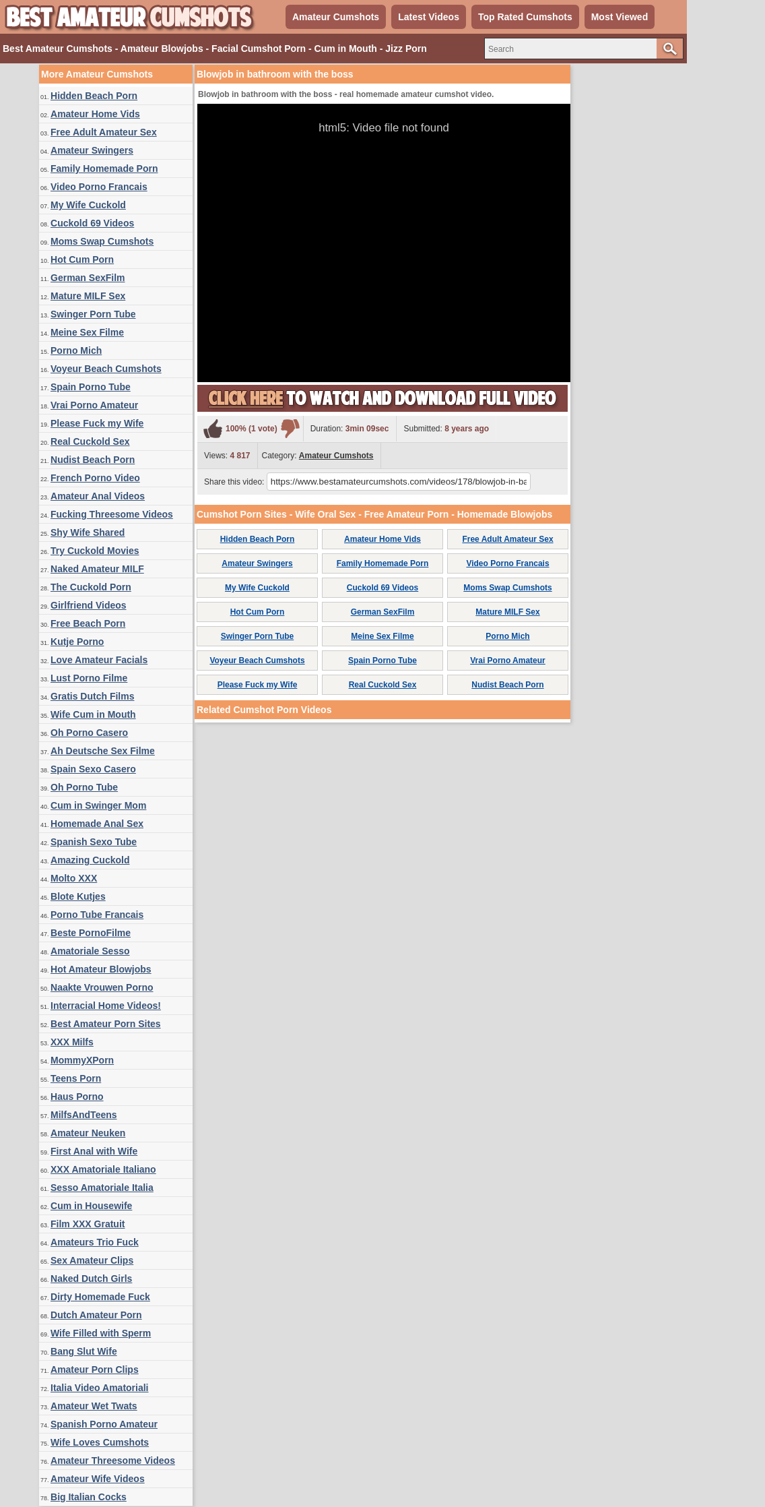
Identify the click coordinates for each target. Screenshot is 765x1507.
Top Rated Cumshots (525, 16)
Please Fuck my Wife (97, 423)
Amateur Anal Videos (98, 496)
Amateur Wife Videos (98, 1478)
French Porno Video (95, 477)
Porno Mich (76, 350)
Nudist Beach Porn (93, 459)
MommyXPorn (82, 1060)
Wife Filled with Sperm (101, 1333)
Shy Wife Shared (88, 532)
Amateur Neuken (88, 1133)
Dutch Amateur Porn (96, 1315)
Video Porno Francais (99, 186)
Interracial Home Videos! (106, 1005)
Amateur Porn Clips (95, 1369)
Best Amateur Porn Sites (106, 1023)
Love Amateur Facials (99, 659)
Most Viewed (619, 16)
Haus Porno (77, 1096)
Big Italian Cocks (89, 1496)
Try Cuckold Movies (95, 550)
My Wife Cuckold (88, 204)
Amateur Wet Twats (94, 1406)
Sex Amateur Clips (92, 1260)
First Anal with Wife (94, 1151)
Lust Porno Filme (89, 678)
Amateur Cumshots (335, 16)
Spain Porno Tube (91, 386)
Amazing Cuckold (90, 860)
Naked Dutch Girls (91, 1278)
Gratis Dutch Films (92, 696)
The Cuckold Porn (91, 587)
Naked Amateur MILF (97, 568)
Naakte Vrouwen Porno (102, 987)
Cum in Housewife (91, 1205)
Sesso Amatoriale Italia (102, 1187)
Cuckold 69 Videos (92, 223)
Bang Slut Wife (84, 1351)
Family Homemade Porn (104, 168)
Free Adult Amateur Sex (104, 132)
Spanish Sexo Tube (94, 841)
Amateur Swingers (92, 150)
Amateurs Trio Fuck (95, 1242)
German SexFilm (88, 277)
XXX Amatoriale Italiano (103, 1169)
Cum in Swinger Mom (98, 805)
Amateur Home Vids (95, 114)
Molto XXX (74, 878)
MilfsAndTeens (84, 1114)
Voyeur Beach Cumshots (106, 368)
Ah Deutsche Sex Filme (103, 750)
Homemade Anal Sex (97, 823)
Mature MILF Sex (88, 295)
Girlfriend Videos (89, 605)
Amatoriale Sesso (90, 951)
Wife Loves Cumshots (100, 1442)
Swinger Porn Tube (93, 314)
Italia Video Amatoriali (100, 1387)
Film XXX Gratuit (88, 1224)
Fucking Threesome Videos (112, 514)
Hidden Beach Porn (94, 95)
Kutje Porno (77, 641)
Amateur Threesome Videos (113, 1460)
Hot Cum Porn (82, 259)
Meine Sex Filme (87, 332)
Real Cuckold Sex (90, 441)
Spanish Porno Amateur (104, 1424)
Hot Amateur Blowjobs (101, 969)
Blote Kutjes (78, 896)
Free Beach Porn (88, 623)
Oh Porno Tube (84, 787)
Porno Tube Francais (97, 914)
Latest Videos (428, 16)
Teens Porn (76, 1078)
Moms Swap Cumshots (102, 241)
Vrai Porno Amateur (94, 405)
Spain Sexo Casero (93, 769)
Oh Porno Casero (89, 732)
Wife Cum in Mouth (93, 714)
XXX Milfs (72, 1042)
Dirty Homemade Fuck (100, 1296)
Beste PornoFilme (91, 932)
